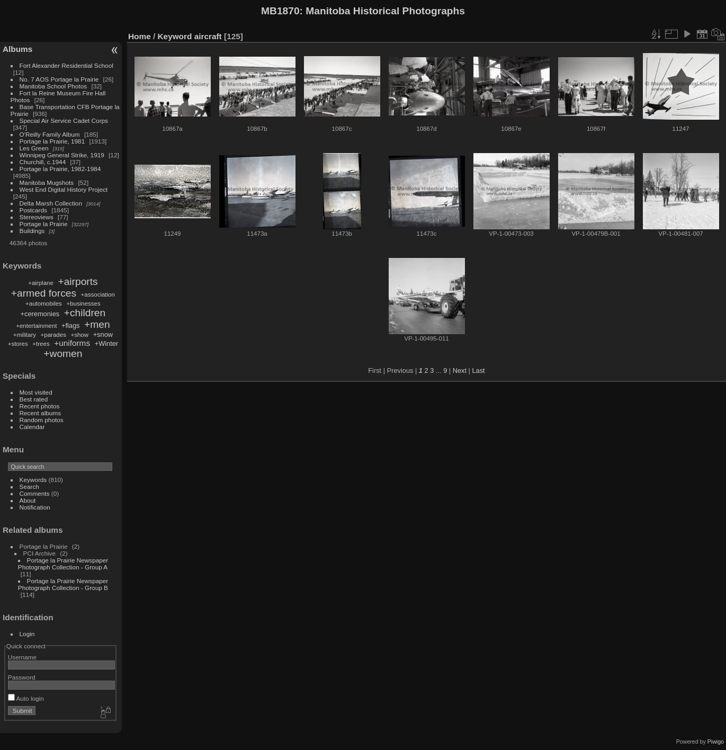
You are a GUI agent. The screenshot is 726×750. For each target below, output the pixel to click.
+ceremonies (40, 314)
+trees (40, 344)
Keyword (175, 36)
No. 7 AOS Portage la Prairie (59, 79)
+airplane (40, 283)
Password (21, 677)
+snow (103, 334)
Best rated (34, 399)
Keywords (33, 479)
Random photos (42, 419)
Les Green (34, 148)
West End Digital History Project (64, 189)
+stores (18, 344)
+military (24, 335)
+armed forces (43, 293)
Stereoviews (36, 216)
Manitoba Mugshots (47, 182)
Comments (35, 493)
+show (79, 335)
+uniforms (72, 342)
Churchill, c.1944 (43, 161)
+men (97, 324)
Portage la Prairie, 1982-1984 (60, 168)
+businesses (83, 303)
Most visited (36, 392)
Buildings (32, 230)
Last (478, 370)
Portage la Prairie (44, 223)
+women (62, 353)
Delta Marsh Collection (51, 203)
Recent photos (40, 406)
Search (29, 486)
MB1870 (280, 10)
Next (460, 370)
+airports (77, 281)
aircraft (208, 36)
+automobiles (43, 303)
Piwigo (715, 741)
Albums (17, 48)
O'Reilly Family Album (50, 134)
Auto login (26, 698)
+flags (70, 325)
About (28, 500)
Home (139, 36)
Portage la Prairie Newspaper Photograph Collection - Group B (63, 584)
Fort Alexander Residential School (66, 65)
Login (27, 633)
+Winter (106, 343)
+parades (53, 335)
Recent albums (40, 412)
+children (84, 312)
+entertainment (36, 326)
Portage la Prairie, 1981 (52, 141)
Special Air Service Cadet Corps (64, 120)
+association (98, 294)
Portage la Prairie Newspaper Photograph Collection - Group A (63, 563)
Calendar (32, 426)
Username (22, 657)
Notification (35, 507)
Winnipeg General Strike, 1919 (62, 154)
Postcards (33, 210)
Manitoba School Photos (53, 86)
